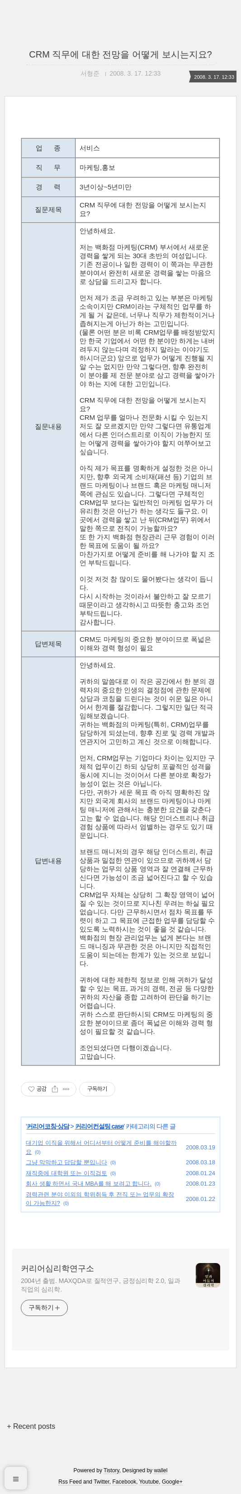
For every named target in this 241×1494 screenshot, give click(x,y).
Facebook (125, 1482)
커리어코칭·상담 (48, 1126)
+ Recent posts (31, 1426)
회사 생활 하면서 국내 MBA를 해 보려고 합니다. (88, 1183)
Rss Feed (69, 1482)
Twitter (101, 1482)
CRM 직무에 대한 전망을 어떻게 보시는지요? (120, 54)
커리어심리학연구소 (57, 1268)
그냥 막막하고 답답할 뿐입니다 (66, 1162)
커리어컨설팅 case (99, 1126)
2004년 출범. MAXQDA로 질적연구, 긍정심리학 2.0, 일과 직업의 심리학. (100, 1285)
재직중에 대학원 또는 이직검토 (66, 1173)
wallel (160, 1470)
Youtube (149, 1482)
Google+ (172, 1482)
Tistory (111, 1470)
